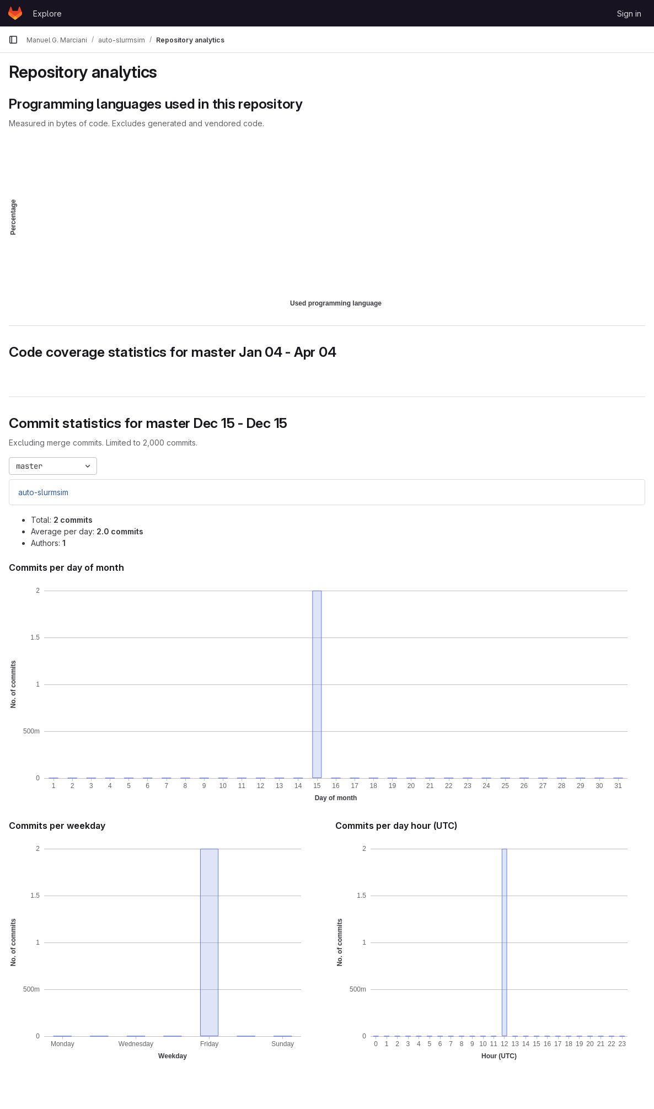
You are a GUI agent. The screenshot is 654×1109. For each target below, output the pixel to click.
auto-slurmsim (43, 492)
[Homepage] (15, 13)
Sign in (629, 13)
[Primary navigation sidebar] (13, 40)
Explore (47, 13)
